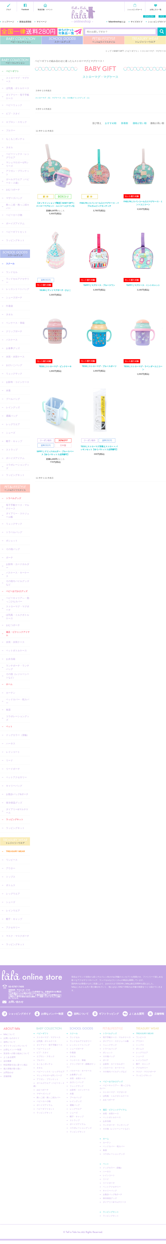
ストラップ (12, 449)
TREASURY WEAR (145, 40)
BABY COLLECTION (20, 40)
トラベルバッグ (14, 532)
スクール (10, 263)
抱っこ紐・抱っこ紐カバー (17, 206)
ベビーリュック (14, 105)
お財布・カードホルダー (17, 566)
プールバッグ (13, 399)
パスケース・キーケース (17, 574)
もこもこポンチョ (15, 139)
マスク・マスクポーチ (17, 936)
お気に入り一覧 (155, 9)
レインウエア (13, 910)
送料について (81, 1013)
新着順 (124, 123)
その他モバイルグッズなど (17, 583)
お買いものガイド (11, 1038)
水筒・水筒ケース (15, 356)
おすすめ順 (110, 123)
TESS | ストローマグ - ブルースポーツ (99, 366)
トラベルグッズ (13, 498)
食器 (8, 709)
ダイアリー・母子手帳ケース (17, 96)
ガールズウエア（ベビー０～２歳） (17, 181)
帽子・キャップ (14, 441)
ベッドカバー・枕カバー (17, 701)
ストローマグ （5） (43, 98)
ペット (9, 726)
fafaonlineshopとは (117, 22)
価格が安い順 (140, 123)
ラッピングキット (15, 240)
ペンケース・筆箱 (15, 323)
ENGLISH (149, 16)
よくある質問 (136, 1013)
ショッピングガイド (157, 22)
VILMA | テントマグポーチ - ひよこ (55, 290)
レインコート (13, 752)
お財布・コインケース (17, 382)
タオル (9, 147)
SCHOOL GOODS (62, 40)
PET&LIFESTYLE (103, 40)
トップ (108, 51)
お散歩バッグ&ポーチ (17, 794)
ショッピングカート (134, 9)
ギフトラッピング (109, 1013)
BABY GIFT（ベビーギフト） (127, 51)
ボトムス (10, 885)
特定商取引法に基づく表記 (15, 1065)
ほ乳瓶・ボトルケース (17, 88)
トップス (10, 876)
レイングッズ (13, 407)
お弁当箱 (10, 659)
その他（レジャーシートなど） (17, 676)
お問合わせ (8, 1072)
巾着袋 (9, 306)
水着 (8, 390)
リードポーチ (13, 769)
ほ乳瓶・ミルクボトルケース (17, 617)
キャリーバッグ (14, 785)
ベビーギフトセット (16, 232)
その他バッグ (13, 549)
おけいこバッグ (14, 365)
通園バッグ (12, 416)
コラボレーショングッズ (17, 466)
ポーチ (9, 557)
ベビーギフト (12, 71)
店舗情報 (159, 1013)
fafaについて (9, 1034)
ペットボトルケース (16, 650)
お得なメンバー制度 (52, 1013)
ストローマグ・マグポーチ (17, 608)
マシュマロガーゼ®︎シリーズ (17, 164)
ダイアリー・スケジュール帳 (17, 515)
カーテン (10, 692)
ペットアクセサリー (16, 777)
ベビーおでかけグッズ (17, 591)
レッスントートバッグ (17, 289)
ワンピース (12, 860)
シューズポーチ (14, 297)
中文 (162, 16)
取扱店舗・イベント (45, 9)
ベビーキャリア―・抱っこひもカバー (17, 600)
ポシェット (12, 540)
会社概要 (7, 1061)
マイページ (42, 22)
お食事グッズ (13, 348)
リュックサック (14, 373)
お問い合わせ (15, 1001)
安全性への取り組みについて (16, 1053)
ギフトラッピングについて (15, 1046)
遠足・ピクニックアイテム (18, 634)
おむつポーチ (13, 189)
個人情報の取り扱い (12, 1068)
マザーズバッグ (14, 198)
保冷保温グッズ (14, 802)
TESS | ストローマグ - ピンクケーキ (55, 366)
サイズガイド (137, 22)
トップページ (8, 22)
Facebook (25, 9)
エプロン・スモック (16, 122)
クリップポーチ (14, 331)
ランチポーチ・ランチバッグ (17, 667)
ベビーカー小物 (14, 215)
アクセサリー (13, 927)
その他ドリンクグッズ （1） (78, 98)
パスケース (12, 339)
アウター (10, 868)
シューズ (10, 432)
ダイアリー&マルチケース (17, 811)
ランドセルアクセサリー (17, 280)
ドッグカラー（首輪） (17, 735)
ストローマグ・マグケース (17, 80)
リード (9, 760)
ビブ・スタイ (13, 113)
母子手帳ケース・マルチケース (17, 507)
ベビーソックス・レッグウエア (17, 156)
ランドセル (12, 272)
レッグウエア (13, 424)
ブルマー (10, 130)
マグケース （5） (59, 98)
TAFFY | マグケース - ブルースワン (99, 285)
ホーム (9, 684)
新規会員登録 (25, 22)
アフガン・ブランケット (17, 173)
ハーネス (10, 743)
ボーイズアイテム (15, 223)
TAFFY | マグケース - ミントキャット (143, 285)
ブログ (8, 9)
